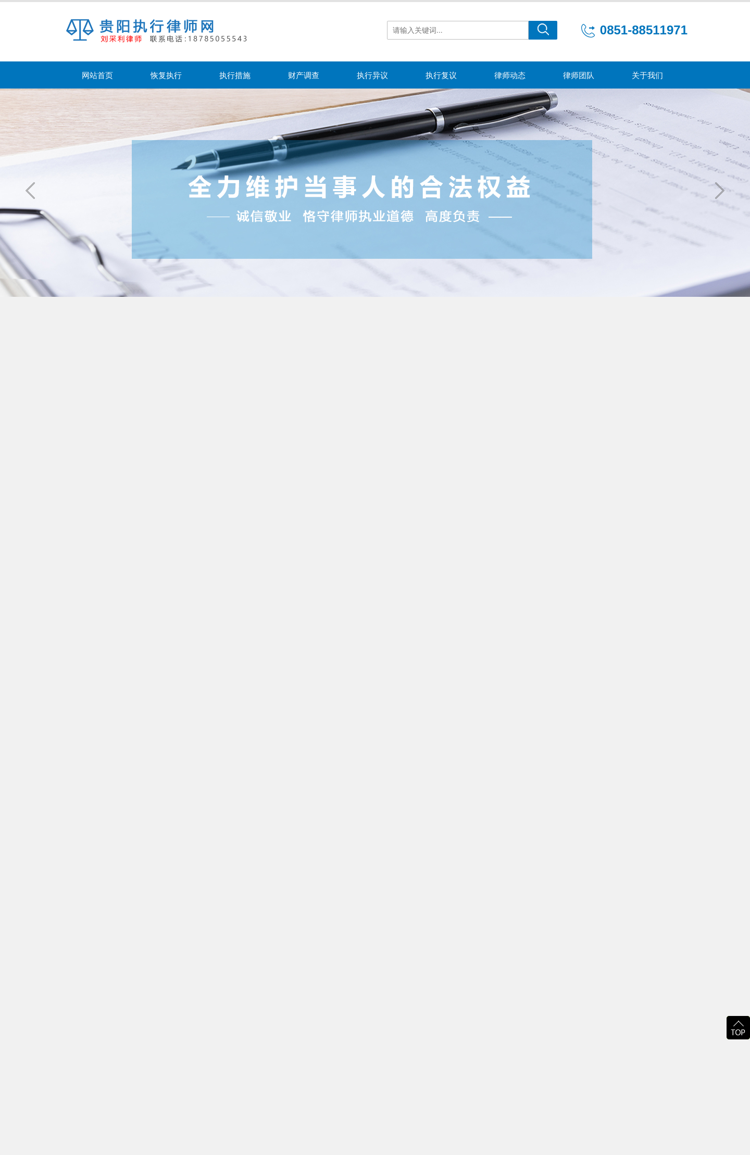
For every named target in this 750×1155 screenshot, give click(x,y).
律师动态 (510, 75)
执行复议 (441, 75)
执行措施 (235, 75)
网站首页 (97, 75)
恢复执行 (166, 75)
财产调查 (303, 75)
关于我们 (647, 75)
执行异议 (372, 75)
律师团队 (578, 75)
